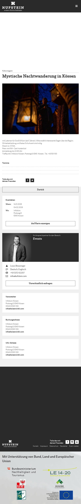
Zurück (40, 190)
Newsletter (63, 446)
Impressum (44, 446)
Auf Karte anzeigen (40, 224)
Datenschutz (54, 446)
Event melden (74, 446)
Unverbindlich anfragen (40, 283)
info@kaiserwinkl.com (15, 309)
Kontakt (35, 446)
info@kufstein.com (18, 276)
